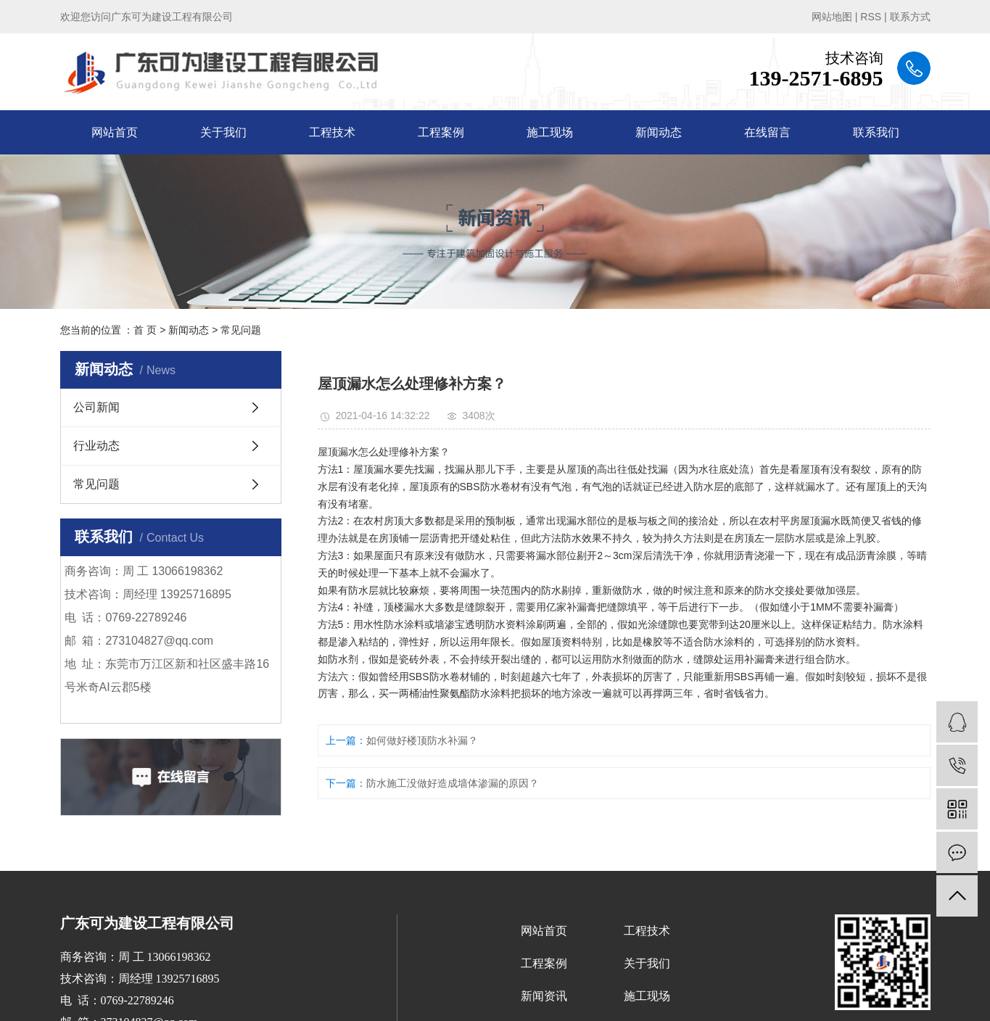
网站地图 (832, 16)
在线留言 (767, 132)
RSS (870, 16)
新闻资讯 (544, 996)
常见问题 (240, 330)
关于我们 (223, 132)
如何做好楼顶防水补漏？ (422, 740)
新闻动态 (658, 132)
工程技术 (332, 132)
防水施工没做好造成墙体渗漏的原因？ (452, 783)
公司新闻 (96, 407)
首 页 (145, 330)
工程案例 (441, 132)
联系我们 (876, 132)
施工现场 (550, 132)
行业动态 (96, 445)
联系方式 (910, 16)
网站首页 (114, 132)
